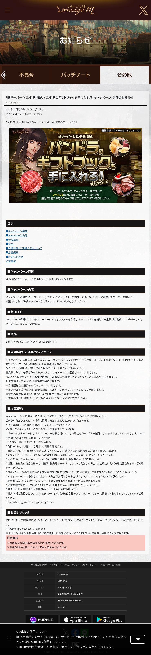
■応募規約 (12, 252)
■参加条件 (12, 239)
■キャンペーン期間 (17, 231)
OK (138, 639)
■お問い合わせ (14, 256)
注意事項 (11, 261)
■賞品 (9, 244)
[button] (3, 75)
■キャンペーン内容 (17, 235)
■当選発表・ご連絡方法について (24, 248)
